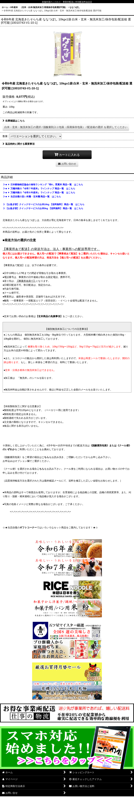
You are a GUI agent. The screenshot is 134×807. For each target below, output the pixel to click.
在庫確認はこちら (14, 120)
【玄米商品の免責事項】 (49, 316)
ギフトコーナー (28, 527)
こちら (45, 457)
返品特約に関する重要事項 (19, 143)
